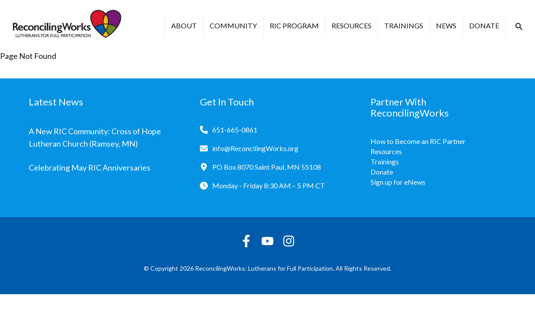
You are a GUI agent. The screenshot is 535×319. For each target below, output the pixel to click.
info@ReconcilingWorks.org (255, 148)
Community (233, 25)
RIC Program (294, 25)
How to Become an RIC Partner (418, 141)
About (184, 25)
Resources (351, 25)
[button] (519, 26)
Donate (484, 25)
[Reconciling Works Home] (66, 26)
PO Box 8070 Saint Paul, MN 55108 (266, 167)
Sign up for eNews (398, 182)
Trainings (403, 25)
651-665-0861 (234, 129)
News (446, 25)
